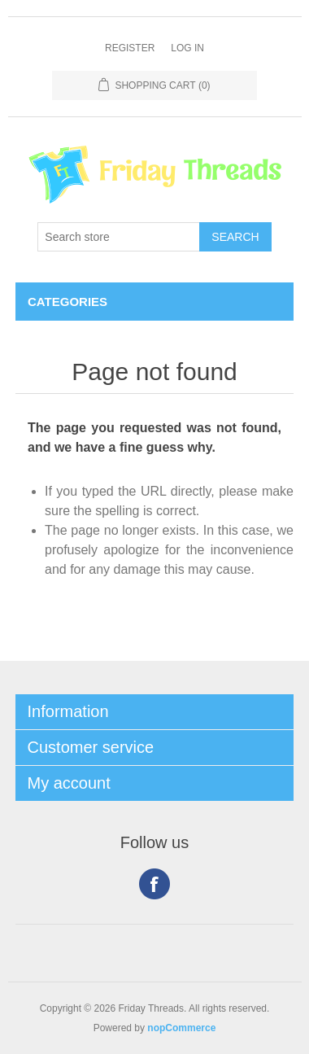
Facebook (154, 883)
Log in (187, 48)
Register (129, 48)
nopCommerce (181, 1028)
